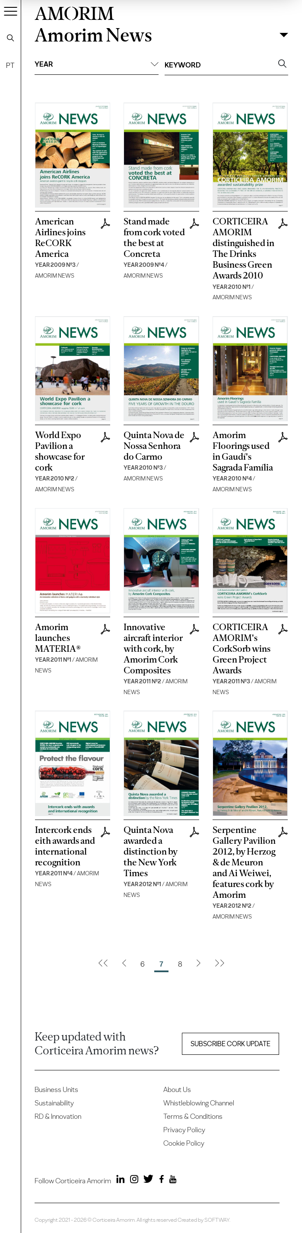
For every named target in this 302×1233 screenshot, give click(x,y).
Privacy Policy (184, 1129)
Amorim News (93, 35)
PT (10, 65)
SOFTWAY (216, 1220)
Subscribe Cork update (230, 1044)
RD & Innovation (58, 1116)
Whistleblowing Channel (198, 1102)
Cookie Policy (183, 1143)
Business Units (56, 1089)
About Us (177, 1089)
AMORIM (74, 12)
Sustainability (54, 1102)
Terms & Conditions (193, 1116)
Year (97, 64)
